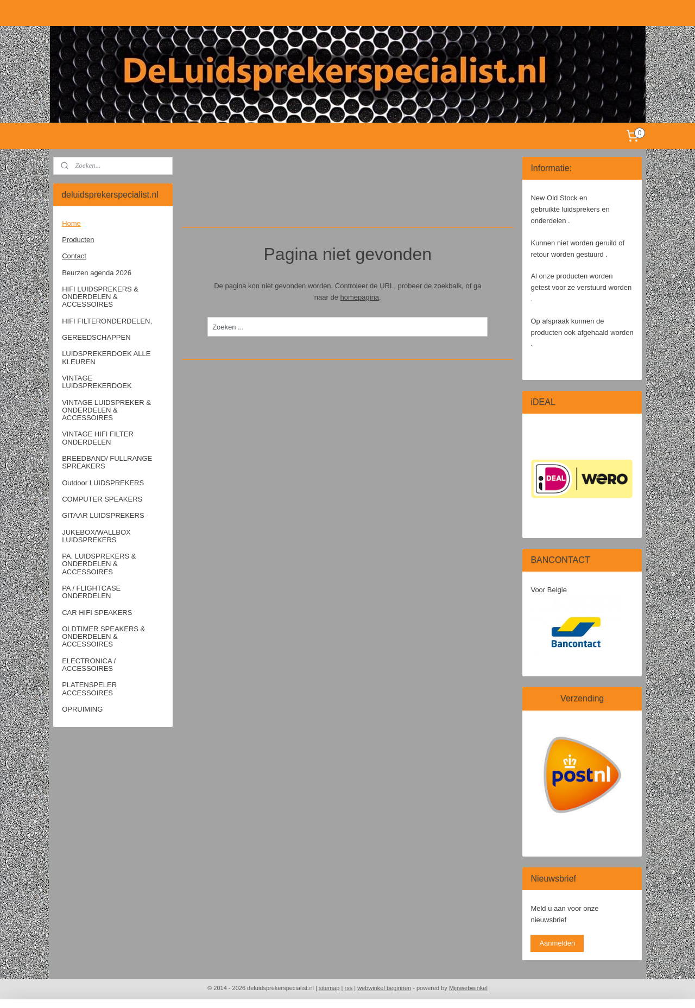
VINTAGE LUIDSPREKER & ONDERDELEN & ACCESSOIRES (106, 410)
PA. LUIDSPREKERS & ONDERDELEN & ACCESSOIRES (99, 564)
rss (348, 988)
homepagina (359, 297)
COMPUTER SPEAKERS (102, 499)
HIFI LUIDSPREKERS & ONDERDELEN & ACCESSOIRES (100, 297)
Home (71, 223)
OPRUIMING (82, 709)
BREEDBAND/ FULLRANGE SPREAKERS (107, 462)
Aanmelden (557, 943)
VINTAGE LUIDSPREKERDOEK (97, 382)
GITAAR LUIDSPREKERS (103, 515)
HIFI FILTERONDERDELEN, (107, 321)
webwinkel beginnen (384, 988)
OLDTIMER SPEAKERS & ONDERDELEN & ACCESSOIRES (103, 637)
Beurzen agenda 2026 (96, 273)
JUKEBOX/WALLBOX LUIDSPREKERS (96, 536)
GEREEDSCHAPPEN (96, 337)
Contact (74, 256)
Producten (78, 240)
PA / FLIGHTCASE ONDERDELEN (91, 592)
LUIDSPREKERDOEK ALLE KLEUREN (106, 357)
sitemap (329, 988)
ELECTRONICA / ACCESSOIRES (89, 665)
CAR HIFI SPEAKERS (97, 612)
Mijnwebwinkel (468, 988)
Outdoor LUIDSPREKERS (103, 483)
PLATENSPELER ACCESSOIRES (89, 688)
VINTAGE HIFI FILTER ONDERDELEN (98, 438)
